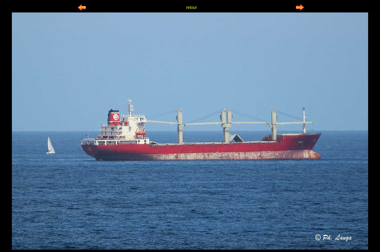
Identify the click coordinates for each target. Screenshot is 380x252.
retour (191, 7)
